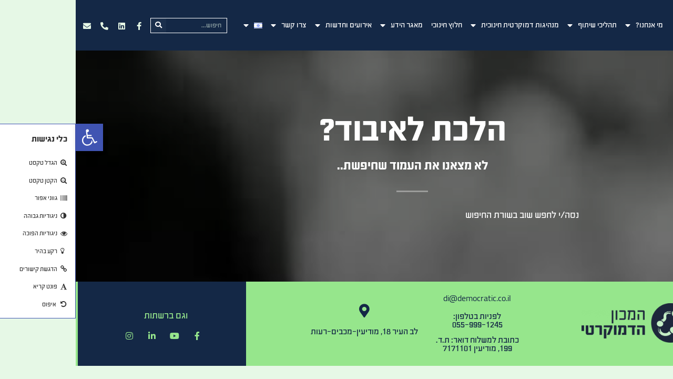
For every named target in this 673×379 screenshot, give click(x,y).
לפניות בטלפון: (401, 316)
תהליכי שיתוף (516, 25)
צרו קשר (213, 25)
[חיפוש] (82, 25)
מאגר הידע (325, 25)
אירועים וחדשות (267, 25)
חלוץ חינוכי (370, 25)
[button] (13, 137)
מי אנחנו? (568, 25)
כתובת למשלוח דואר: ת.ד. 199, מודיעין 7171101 (401, 344)
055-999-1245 (401, 325)
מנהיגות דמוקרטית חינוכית (439, 25)
